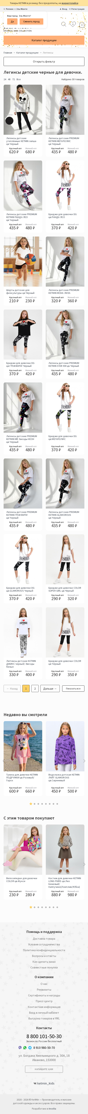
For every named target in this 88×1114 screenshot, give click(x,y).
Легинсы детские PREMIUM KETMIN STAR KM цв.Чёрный (64, 364)
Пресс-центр (44, 1001)
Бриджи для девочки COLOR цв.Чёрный (65, 662)
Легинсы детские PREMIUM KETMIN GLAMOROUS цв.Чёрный (64, 514)
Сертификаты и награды (44, 995)
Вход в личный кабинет (44, 1012)
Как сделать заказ (44, 961)
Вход (64, 9)
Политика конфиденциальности (44, 950)
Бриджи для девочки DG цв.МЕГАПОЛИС (63, 438)
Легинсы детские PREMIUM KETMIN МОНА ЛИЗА (64, 291)
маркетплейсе (70, 3)
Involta (52, 1108)
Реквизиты (44, 989)
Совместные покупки (44, 967)
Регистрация (77, 9)
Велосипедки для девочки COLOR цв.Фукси (21, 879)
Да (12, 21)
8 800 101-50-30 (44, 1036)
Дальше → (50, 688)
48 (9, 79)
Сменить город (31, 21)
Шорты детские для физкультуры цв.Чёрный (20, 291)
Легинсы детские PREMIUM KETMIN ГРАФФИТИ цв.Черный (21, 514)
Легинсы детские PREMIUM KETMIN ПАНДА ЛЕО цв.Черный (21, 217)
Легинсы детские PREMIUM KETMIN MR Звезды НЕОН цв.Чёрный (21, 439)
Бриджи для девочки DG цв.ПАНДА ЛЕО (63, 216)
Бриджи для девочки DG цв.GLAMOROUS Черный (20, 589)
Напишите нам (44, 1069)
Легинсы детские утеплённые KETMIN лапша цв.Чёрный (21, 141)
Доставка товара (44, 938)
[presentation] (3, 761)
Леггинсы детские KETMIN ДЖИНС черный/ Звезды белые (21, 663)
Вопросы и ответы (44, 956)
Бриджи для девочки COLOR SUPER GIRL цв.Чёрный (65, 589)
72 (13, 79)
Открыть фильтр (44, 61)
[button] (30, 804)
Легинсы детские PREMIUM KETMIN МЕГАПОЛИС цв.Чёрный (64, 141)
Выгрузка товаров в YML (44, 1018)
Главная (8, 52)
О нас (44, 984)
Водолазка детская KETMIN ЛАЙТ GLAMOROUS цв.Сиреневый (64, 777)
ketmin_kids (45, 1083)
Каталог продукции (44, 40)
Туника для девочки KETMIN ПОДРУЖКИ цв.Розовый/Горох (22, 777)
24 (5, 79)
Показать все (73, 688)
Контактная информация (44, 1007)
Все (19, 79)
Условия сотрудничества (44, 944)
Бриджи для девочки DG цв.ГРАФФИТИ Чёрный (20, 364)
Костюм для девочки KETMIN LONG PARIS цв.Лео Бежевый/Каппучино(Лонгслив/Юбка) (65, 882)
